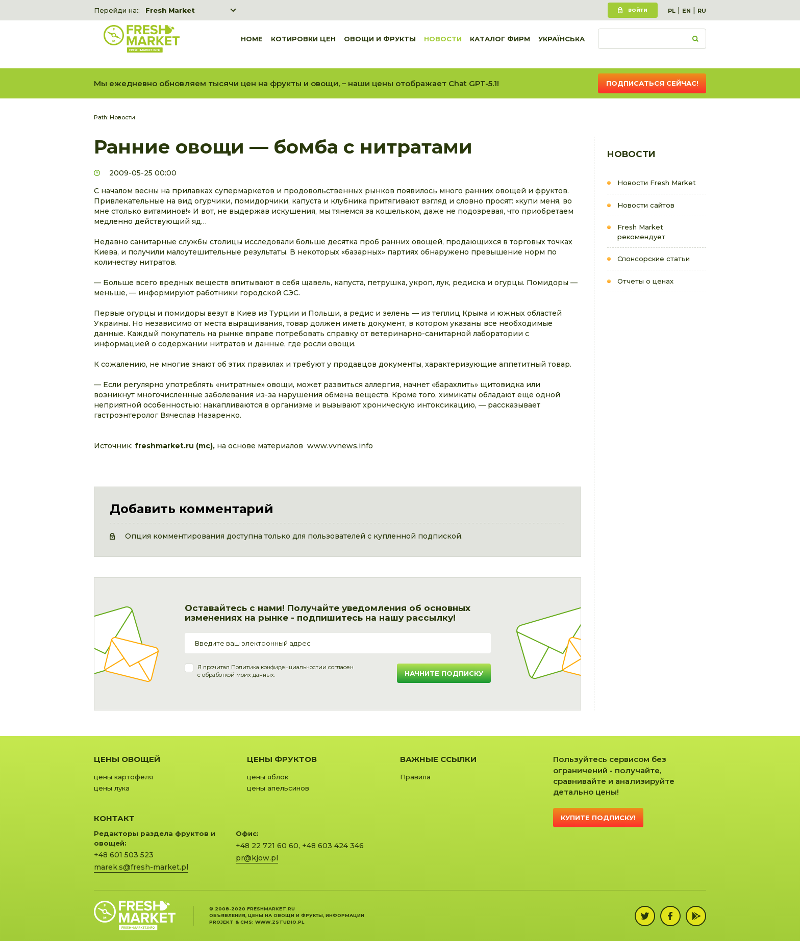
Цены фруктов (282, 759)
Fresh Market (170, 10)
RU (701, 10)
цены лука (112, 788)
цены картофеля (123, 777)
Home (252, 44)
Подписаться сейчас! (652, 83)
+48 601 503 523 (124, 854)
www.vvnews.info (340, 445)
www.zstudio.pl (279, 922)
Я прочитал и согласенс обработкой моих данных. (275, 671)
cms (246, 922)
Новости (443, 44)
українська (561, 44)
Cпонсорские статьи (653, 259)
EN (686, 10)
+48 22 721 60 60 (267, 845)
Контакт (114, 818)
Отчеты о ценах (645, 281)
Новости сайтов (645, 205)
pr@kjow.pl (257, 857)
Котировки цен (303, 44)
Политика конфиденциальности (276, 667)
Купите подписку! (598, 817)
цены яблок (267, 777)
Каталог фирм (500, 44)
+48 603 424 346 (333, 845)
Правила (415, 777)
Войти (637, 10)
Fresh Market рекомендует (641, 232)
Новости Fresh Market (656, 183)
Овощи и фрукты (380, 44)
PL (672, 10)
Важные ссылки (438, 759)
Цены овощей (127, 759)
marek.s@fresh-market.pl (141, 867)
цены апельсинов (278, 788)
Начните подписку (444, 673)
